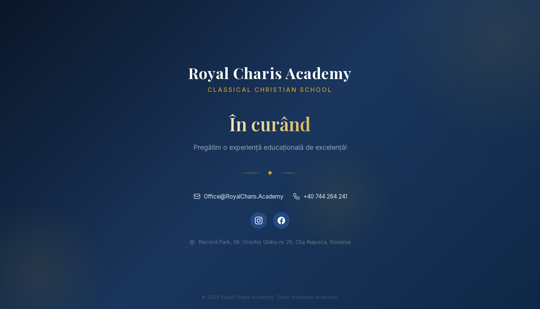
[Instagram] (258, 220)
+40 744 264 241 (320, 196)
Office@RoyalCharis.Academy (238, 196)
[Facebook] (281, 220)
